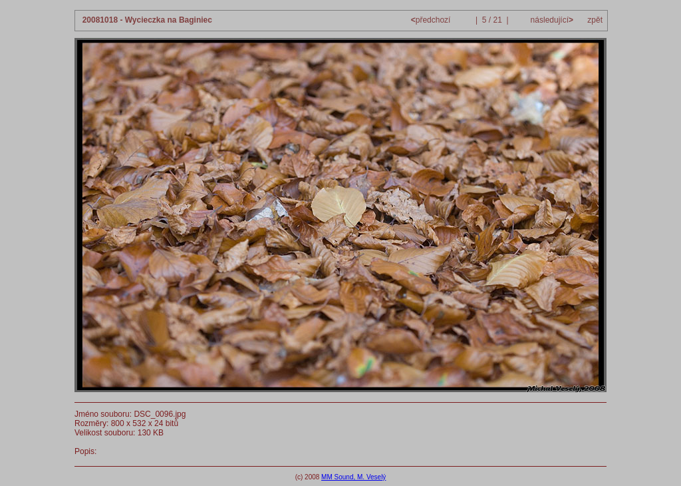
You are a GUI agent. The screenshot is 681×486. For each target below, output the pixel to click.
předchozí (432, 20)
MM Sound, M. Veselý (353, 477)
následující (550, 20)
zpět (595, 20)
